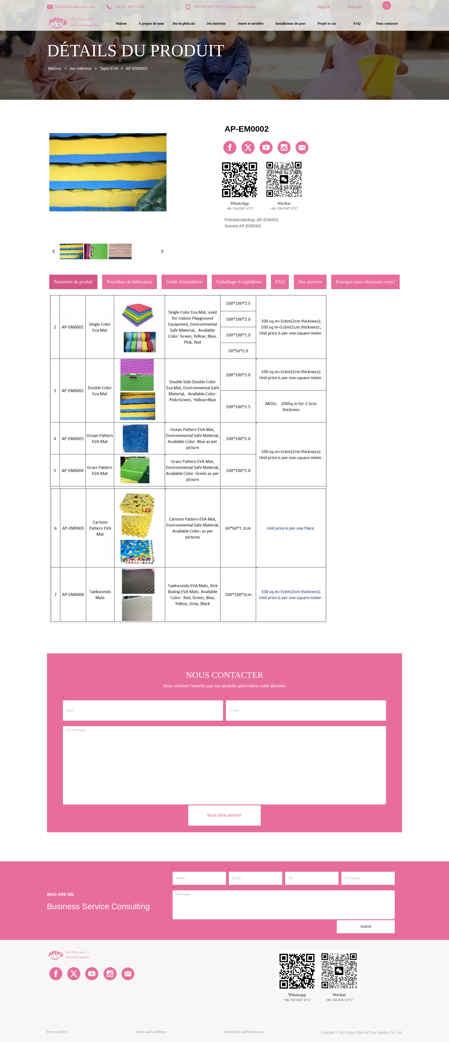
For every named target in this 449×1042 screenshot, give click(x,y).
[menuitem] (183, 23)
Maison (54, 68)
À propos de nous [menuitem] (151, 23)
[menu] (254, 23)
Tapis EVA (109, 68)
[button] (183, 23)
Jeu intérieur (80, 68)
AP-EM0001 (267, 220)
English (324, 7)
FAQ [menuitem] (356, 23)
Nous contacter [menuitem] (387, 23)
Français (354, 7)
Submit (366, 927)
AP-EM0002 (136, 68)
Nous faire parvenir (224, 815)
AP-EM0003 (250, 226)
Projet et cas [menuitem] (327, 23)
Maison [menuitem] (121, 23)
